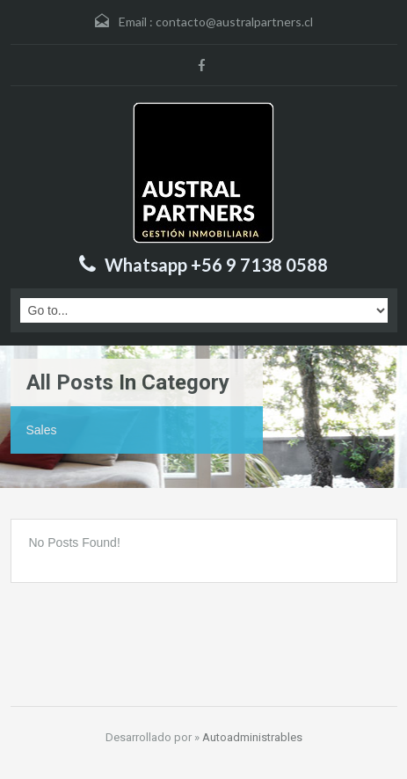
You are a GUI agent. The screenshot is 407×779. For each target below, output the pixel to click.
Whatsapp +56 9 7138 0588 (216, 265)
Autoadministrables (252, 737)
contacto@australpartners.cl (234, 21)
